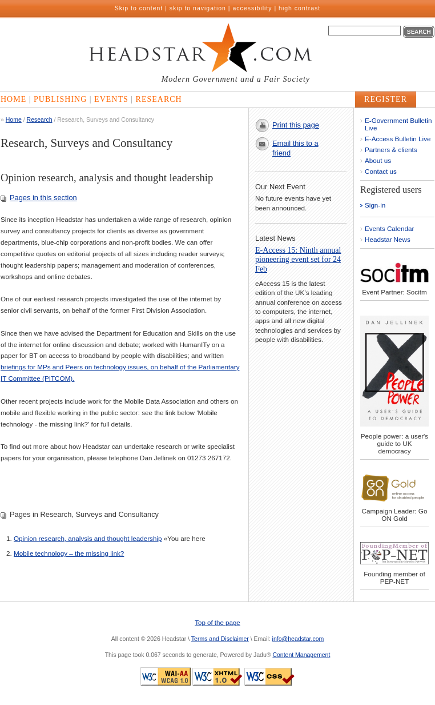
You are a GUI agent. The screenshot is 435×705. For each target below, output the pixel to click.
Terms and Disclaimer (220, 638)
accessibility (252, 8)
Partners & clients (391, 149)
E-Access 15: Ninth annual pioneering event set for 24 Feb (298, 260)
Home (13, 99)
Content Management (301, 654)
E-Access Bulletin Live (397, 138)
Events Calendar (389, 228)
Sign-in (375, 205)
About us (378, 160)
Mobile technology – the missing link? (69, 553)
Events (111, 99)
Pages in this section (43, 197)
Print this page (295, 125)
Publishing (60, 99)
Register (385, 99)
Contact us (381, 171)
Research (159, 99)
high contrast (299, 8)
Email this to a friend (295, 148)
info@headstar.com (298, 638)
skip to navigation (198, 8)
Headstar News (387, 239)
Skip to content (139, 8)
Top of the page (217, 622)
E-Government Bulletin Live (398, 124)
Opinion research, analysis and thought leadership (88, 538)
